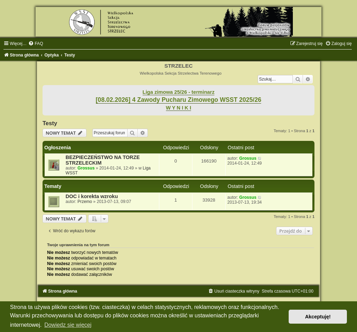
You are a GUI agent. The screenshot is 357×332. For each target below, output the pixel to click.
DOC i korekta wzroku (92, 196)
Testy (50, 123)
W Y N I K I (178, 108)
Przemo (84, 201)
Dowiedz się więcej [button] (67, 325)
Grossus (85, 168)
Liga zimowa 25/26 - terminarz (178, 92)
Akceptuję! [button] (318, 316)
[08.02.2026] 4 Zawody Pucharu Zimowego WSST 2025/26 (178, 99)
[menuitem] (35, 43)
